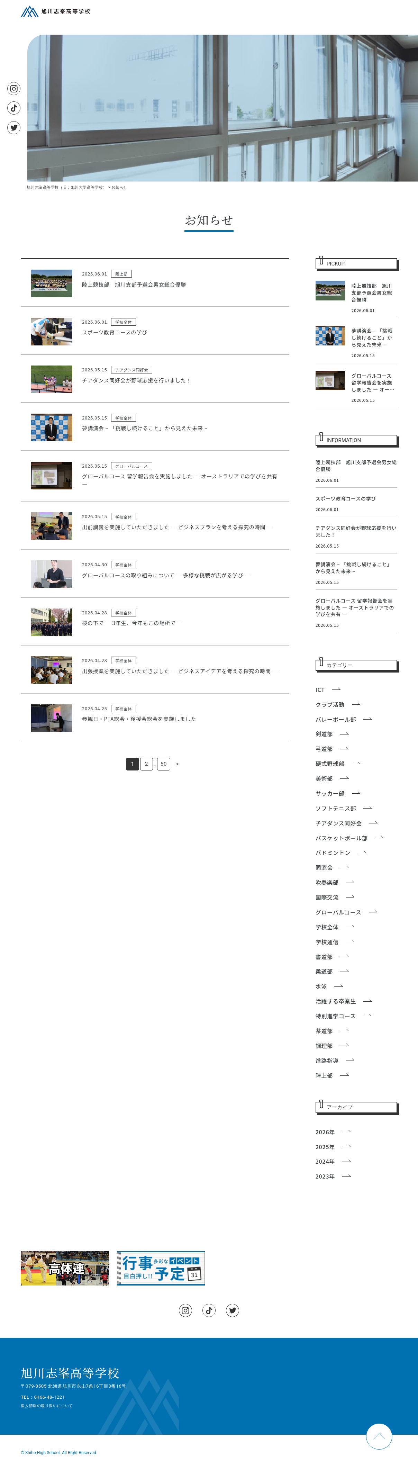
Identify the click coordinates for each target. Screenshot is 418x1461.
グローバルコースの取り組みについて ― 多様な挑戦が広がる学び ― (166, 575)
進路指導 (327, 1060)
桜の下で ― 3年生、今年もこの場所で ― (132, 622)
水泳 (321, 986)
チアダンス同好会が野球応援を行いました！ (137, 380)
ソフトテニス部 (336, 808)
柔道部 (324, 971)
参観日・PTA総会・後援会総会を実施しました (139, 718)
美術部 (324, 778)
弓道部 (324, 749)
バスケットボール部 (342, 838)
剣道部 (324, 734)
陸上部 (121, 274)
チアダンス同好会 (131, 369)
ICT (320, 689)
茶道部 (324, 1031)
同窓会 (324, 867)
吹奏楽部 (327, 882)
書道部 (324, 957)
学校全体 (123, 322)
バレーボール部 (336, 719)
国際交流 (327, 897)
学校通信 (327, 942)
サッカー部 (330, 793)
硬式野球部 (330, 763)
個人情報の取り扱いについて (47, 1405)
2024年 (325, 1161)
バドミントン (333, 852)
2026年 (325, 1132)
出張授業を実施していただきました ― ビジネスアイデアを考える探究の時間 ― (180, 671)
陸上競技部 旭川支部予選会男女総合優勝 (134, 284)
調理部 (324, 1045)
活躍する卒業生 (336, 1001)
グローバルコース (131, 466)
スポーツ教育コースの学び (114, 332)
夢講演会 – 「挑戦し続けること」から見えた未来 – (145, 428)
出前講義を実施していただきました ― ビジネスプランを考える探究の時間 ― (177, 527)
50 (164, 764)
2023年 (325, 1176)
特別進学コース (336, 1016)
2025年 (325, 1147)
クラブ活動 (330, 704)
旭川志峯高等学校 (70, 1372)
